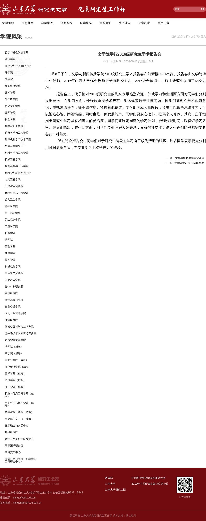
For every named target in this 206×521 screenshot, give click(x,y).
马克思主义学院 (14, 273)
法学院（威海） (14, 346)
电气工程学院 (13, 179)
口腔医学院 (11, 226)
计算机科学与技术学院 (18, 139)
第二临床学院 (13, 219)
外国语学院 (11, 99)
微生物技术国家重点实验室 (20, 333)
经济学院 (10, 59)
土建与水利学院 (14, 186)
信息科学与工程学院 (16, 132)
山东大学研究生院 (115, 489)
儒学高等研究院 (14, 300)
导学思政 (47, 23)
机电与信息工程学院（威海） (19, 395)
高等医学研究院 (14, 445)
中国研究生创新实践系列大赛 (149, 477)
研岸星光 (86, 23)
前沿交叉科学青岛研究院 (19, 326)
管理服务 (105, 23)
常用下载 (163, 23)
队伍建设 (125, 23)
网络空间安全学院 (15, 340)
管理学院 (10, 246)
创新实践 (66, 23)
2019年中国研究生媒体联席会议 (150, 483)
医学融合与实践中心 (16, 425)
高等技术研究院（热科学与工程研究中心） (20, 460)
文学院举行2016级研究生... (190, 163)
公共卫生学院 (13, 199)
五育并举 (27, 23)
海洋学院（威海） (15, 386)
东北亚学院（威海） (16, 360)
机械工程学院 (13, 159)
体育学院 (10, 253)
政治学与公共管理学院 (18, 65)
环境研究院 (11, 432)
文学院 (195, 36)
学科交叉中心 (13, 452)
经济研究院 (11, 293)
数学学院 (10, 112)
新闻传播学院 (13, 85)
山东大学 (110, 483)
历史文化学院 (13, 106)
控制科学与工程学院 (16, 166)
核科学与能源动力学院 (18, 172)
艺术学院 (10, 92)
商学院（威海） (14, 353)
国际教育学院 (13, 279)
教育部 (109, 477)
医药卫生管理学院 (15, 313)
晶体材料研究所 (14, 286)
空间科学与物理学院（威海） (19, 404)
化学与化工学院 (14, 126)
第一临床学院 (13, 213)
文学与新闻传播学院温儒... (190, 158)
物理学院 (10, 119)
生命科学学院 (13, 146)
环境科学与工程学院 (16, 193)
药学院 (9, 239)
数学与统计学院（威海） (19, 412)
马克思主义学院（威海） (19, 418)
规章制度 (144, 23)
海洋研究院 (11, 320)
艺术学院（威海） (15, 380)
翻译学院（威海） (15, 373)
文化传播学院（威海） (18, 366)
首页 (186, 36)
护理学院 (10, 233)
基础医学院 (11, 206)
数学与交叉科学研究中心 (19, 438)
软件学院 (10, 259)
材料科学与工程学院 (16, 152)
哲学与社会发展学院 (16, 52)
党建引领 (8, 23)
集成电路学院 (13, 266)
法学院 (9, 72)
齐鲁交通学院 (13, 306)
